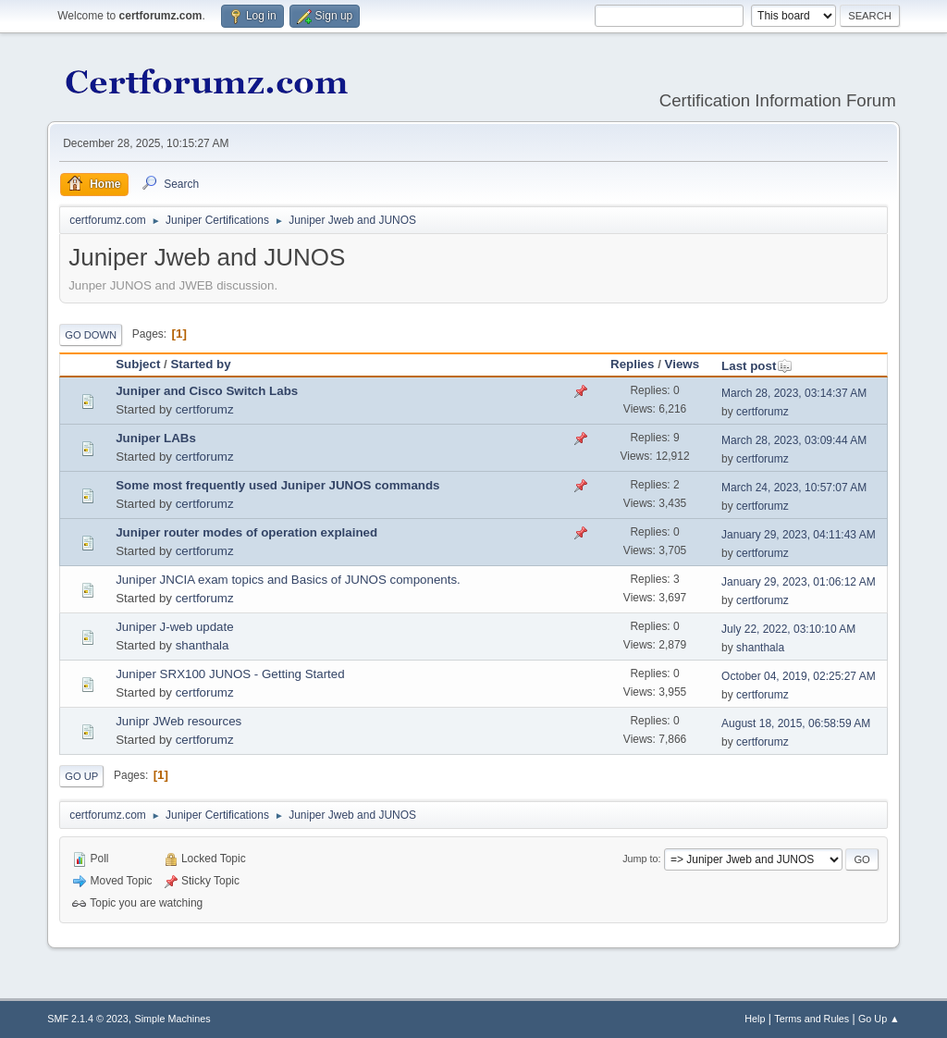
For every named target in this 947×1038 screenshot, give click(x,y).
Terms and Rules (811, 1018)
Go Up (81, 776)
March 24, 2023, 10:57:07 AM (794, 487)
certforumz (205, 409)
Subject (138, 364)
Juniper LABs (156, 438)
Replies (632, 364)
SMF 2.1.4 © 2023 (88, 1018)
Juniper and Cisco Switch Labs (207, 391)
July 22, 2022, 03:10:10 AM (788, 629)
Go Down (91, 334)
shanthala (202, 645)
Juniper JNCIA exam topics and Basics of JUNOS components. (288, 580)
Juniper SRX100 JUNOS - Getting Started (230, 674)
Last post (757, 366)
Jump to (640, 858)
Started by (200, 364)
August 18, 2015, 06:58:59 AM (795, 723)
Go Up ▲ (879, 1018)
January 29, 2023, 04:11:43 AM (798, 534)
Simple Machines (173, 1018)
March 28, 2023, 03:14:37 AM (794, 393)
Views (682, 364)
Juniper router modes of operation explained (246, 532)
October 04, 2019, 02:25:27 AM (798, 676)
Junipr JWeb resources (178, 721)
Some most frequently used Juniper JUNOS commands (277, 485)
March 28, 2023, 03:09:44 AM (794, 440)
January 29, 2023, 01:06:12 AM (798, 581)
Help (754, 1018)
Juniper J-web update (174, 627)
